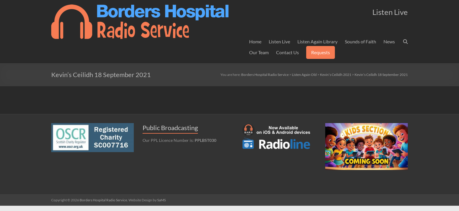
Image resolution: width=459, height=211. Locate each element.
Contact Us (287, 52)
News (389, 41)
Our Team (259, 52)
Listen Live (279, 41)
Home (255, 41)
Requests (320, 52)
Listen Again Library (317, 41)
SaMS (161, 200)
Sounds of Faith (360, 41)
